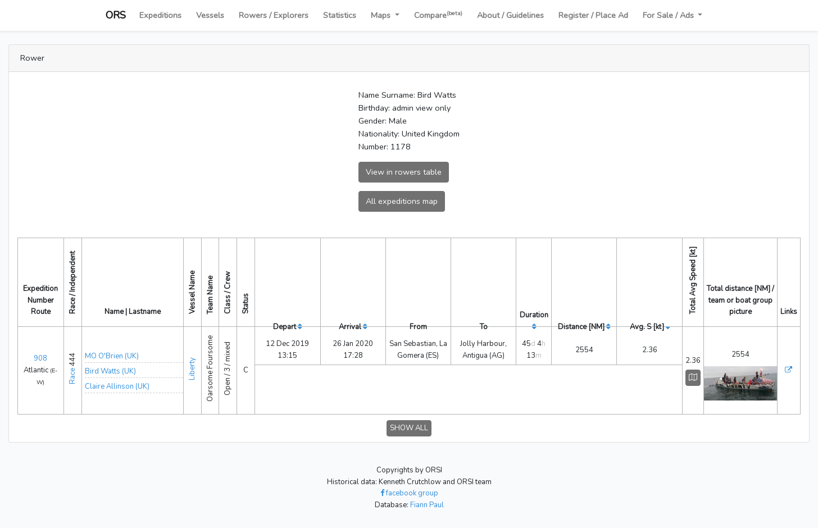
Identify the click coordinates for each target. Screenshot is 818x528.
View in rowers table (404, 171)
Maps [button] (382, 15)
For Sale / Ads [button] (669, 15)
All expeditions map (402, 201)
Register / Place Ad (593, 15)
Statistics (339, 15)
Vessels (210, 15)
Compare (438, 15)
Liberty (192, 368)
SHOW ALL (409, 428)
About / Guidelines (510, 15)
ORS (116, 15)
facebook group (409, 493)
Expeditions (160, 15)
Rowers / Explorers (273, 15)
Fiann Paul (427, 505)
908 (40, 358)
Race (72, 376)
